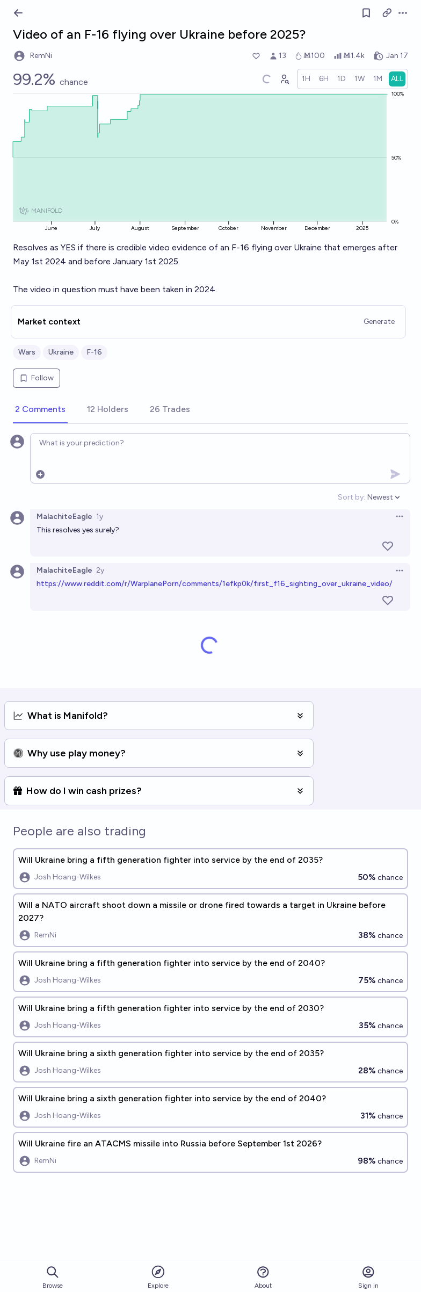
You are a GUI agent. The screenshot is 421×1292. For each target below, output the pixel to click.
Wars (26, 352)
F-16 (94, 352)
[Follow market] (366, 12)
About (263, 1277)
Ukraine (61, 352)
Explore (158, 1276)
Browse (52, 1277)
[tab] (40, 409)
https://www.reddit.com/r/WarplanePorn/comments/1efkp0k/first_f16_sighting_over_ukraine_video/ (215, 583)
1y (99, 516)
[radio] (306, 78)
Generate (379, 321)
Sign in (368, 1277)
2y (100, 570)
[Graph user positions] (284, 79)
